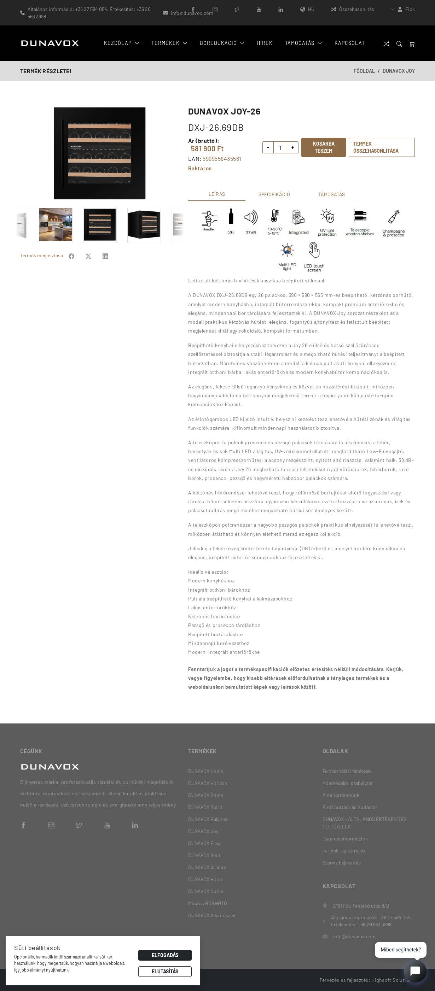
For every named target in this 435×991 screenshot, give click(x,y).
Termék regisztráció (344, 851)
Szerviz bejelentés (342, 863)
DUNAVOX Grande (207, 867)
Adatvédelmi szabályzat (348, 783)
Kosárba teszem (324, 147)
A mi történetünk (341, 795)
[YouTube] (258, 9)
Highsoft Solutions (393, 980)
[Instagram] (215, 9)
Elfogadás (165, 955)
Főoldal (364, 71)
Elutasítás (165, 971)
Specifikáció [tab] (274, 194)
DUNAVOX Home (205, 879)
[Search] (399, 43)
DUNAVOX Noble (205, 771)
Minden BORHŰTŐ (207, 903)
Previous (19, 223)
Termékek (169, 43)
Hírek (264, 43)
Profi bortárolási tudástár (350, 807)
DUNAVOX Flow (204, 843)
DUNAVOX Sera (204, 855)
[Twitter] (236, 9)
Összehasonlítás (352, 9)
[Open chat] (415, 971)
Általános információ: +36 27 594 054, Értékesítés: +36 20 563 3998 (89, 12)
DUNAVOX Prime (205, 795)
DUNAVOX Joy (399, 71)
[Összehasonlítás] (386, 43)
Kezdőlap (122, 43)
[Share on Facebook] (71, 255)
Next (180, 223)
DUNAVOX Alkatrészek (211, 915)
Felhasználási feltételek (347, 771)
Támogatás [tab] (331, 194)
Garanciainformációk (345, 838)
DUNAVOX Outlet (206, 891)
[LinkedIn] (280, 9)
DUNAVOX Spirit (205, 807)
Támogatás (302, 43)
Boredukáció (221, 43)
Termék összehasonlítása (376, 147)
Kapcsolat (349, 43)
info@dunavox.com (192, 13)
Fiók (410, 9)
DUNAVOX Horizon (207, 783)
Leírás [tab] (217, 194)
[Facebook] (193, 9)
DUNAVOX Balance (207, 819)
